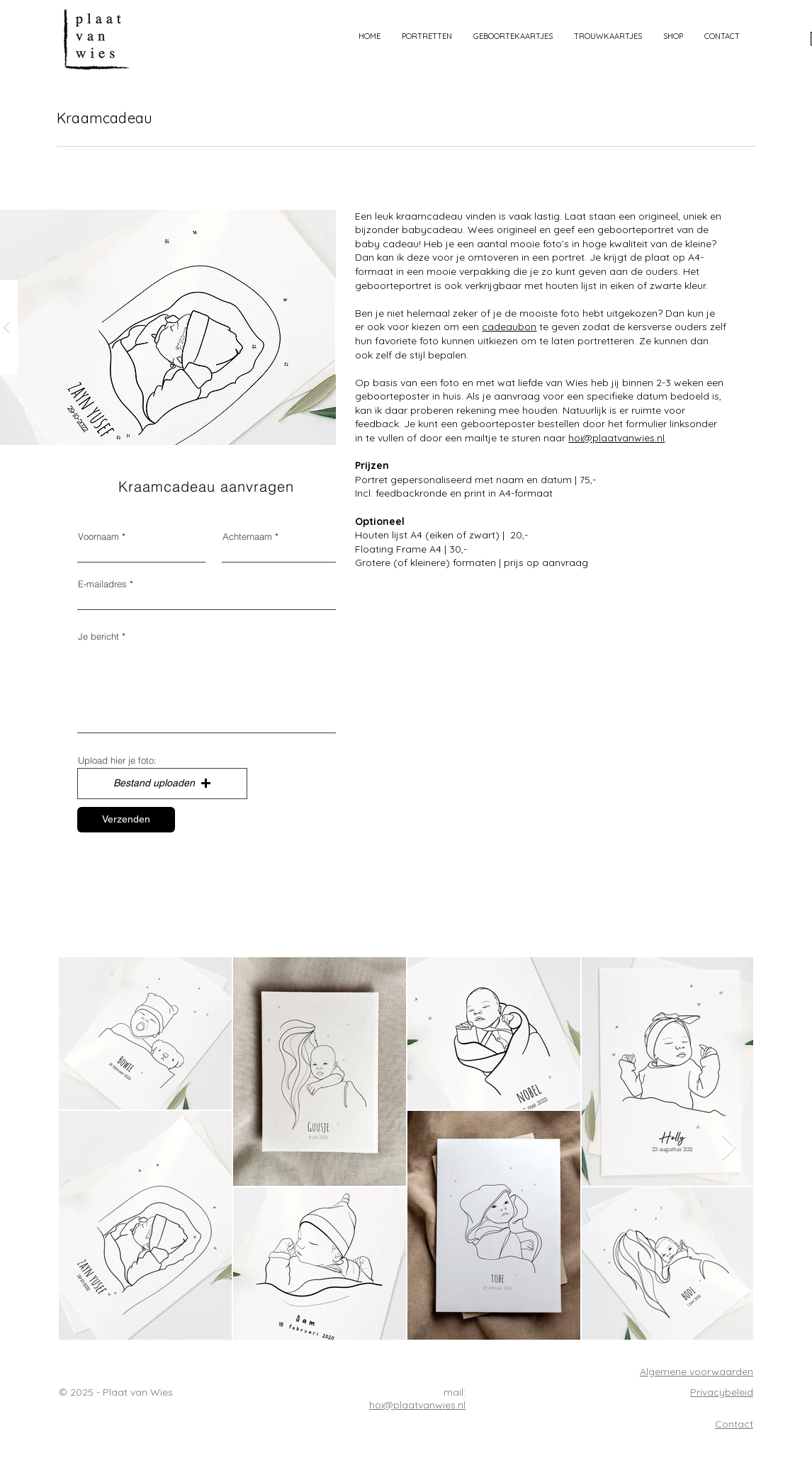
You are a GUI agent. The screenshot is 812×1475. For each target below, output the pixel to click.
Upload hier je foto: (117, 760)
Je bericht (98, 636)
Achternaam (247, 536)
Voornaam (98, 536)
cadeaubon (509, 326)
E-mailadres (102, 584)
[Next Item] (729, 1148)
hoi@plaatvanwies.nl (616, 437)
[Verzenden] (126, 819)
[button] (427, 36)
